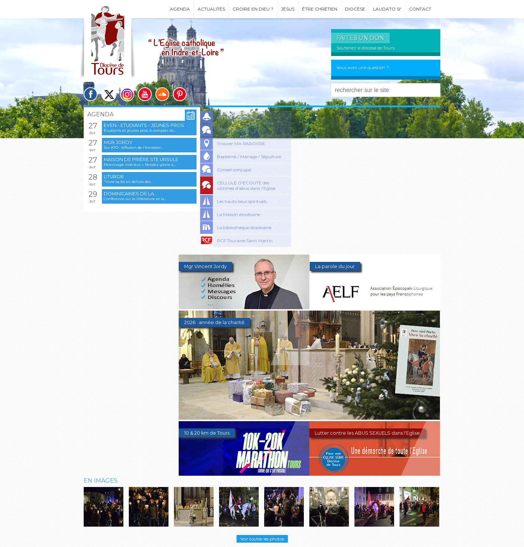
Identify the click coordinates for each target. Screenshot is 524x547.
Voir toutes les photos (262, 539)
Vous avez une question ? (363, 67)
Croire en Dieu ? (253, 9)
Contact (420, 9)
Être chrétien (319, 9)
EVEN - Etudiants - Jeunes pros (144, 125)
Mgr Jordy (118, 142)
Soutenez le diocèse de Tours (365, 48)
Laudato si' (387, 9)
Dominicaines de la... (130, 193)
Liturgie (114, 176)
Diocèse (355, 9)
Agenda (180, 9)
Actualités (211, 9)
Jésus (287, 9)
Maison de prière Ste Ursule (141, 159)
